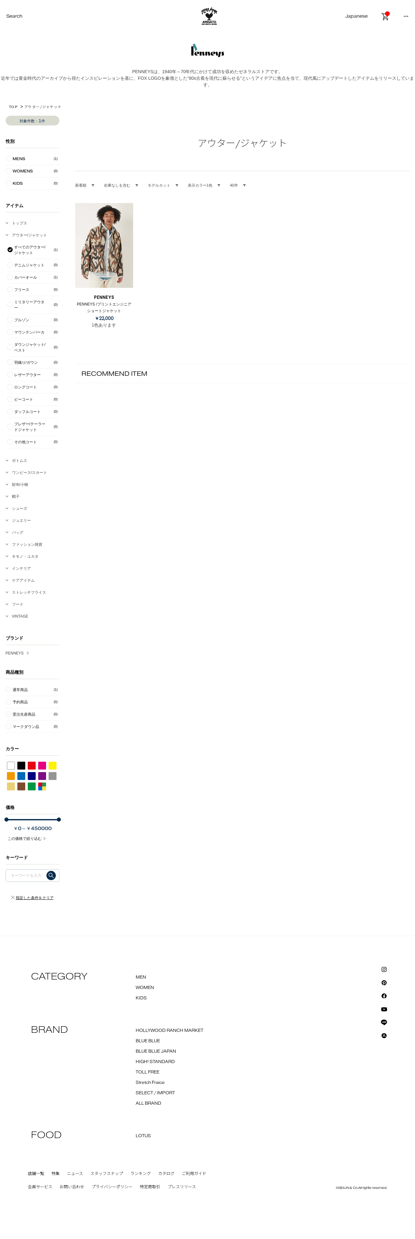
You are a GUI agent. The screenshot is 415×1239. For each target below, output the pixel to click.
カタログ (166, 1173)
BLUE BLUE (148, 1041)
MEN (141, 977)
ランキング (140, 1173)
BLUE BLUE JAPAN (156, 1051)
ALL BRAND (148, 1103)
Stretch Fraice (150, 1082)
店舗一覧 (36, 1173)
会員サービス (40, 1187)
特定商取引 (150, 1187)
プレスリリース (182, 1187)
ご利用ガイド (194, 1173)
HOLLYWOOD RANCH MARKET (169, 1030)
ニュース (75, 1173)
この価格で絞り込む (25, 838)
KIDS (141, 998)
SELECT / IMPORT (155, 1093)
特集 (55, 1173)
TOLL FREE (147, 1072)
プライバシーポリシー (112, 1187)
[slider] (6, 819)
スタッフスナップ (106, 1173)
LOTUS (143, 1135)
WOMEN (145, 987)
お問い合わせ (72, 1187)
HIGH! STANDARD (155, 1061)
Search (14, 16)
